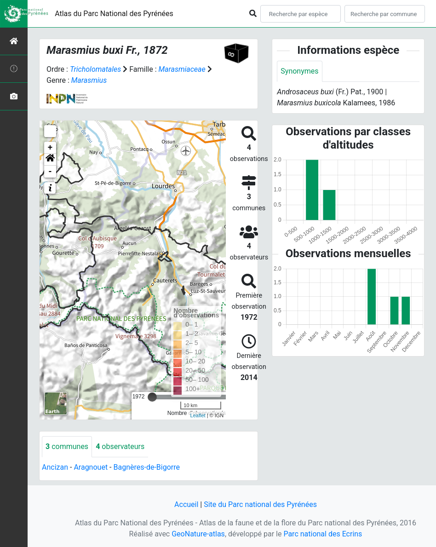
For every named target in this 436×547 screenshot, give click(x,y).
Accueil (186, 504)
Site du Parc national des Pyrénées (260, 504)
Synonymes (299, 71)
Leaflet (198, 415)
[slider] (152, 397)
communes (67, 446)
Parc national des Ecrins (322, 534)
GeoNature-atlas (198, 534)
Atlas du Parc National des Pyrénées (114, 13)
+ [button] (50, 147)
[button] (50, 160)
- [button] (50, 171)
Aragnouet (91, 467)
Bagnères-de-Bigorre (146, 467)
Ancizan (55, 467)
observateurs (120, 446)
